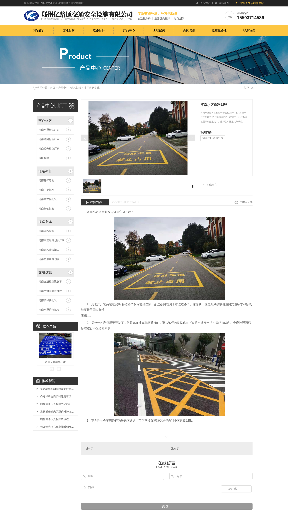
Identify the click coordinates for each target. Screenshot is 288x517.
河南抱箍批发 (46, 208)
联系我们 (249, 30)
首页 (52, 87)
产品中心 (129, 30)
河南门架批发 (46, 189)
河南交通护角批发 (49, 309)
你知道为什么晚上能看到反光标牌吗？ (57, 426)
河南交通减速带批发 (50, 290)
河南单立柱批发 (48, 199)
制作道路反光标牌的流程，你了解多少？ (57, 419)
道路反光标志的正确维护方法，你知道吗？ (57, 411)
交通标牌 (69, 30)
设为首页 (205, 3)
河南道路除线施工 (49, 249)
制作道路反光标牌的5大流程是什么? (57, 404)
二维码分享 (246, 202)
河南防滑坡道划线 (49, 259)
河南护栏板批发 (48, 300)
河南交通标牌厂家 (49, 129)
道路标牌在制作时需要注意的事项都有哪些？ (57, 388)
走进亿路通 (219, 30)
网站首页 (39, 30)
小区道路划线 (92, 87)
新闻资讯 (189, 30)
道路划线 (76, 87)
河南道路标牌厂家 (49, 139)
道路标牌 (44, 158)
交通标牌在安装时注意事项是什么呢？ (57, 396)
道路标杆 (99, 30)
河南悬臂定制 (46, 180)
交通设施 (45, 272)
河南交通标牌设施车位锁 (53, 281)
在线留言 (210, 184)
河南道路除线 (46, 230)
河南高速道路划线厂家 (51, 240)
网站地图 (224, 3)
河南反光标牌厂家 (49, 148)
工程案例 (159, 30)
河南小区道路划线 (212, 138)
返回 (249, 87)
